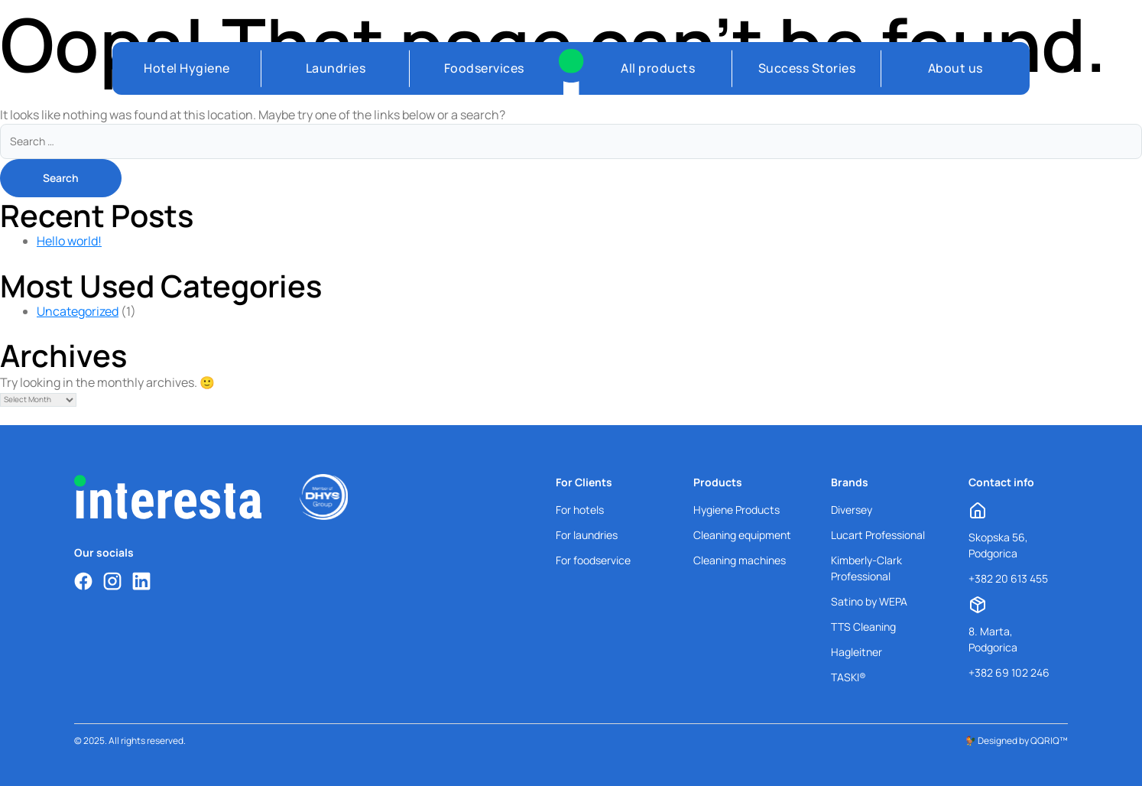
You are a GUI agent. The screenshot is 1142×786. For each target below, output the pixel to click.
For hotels (580, 509)
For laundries (587, 535)
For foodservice (593, 560)
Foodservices (484, 68)
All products (658, 68)
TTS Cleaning (863, 626)
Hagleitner (856, 652)
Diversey (851, 509)
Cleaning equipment (742, 535)
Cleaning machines (739, 560)
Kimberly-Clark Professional (866, 568)
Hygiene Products (736, 509)
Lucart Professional (878, 535)
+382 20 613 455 (1008, 578)
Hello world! (69, 240)
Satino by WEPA (869, 601)
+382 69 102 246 (1009, 672)
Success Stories (807, 68)
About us (955, 68)
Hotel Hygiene (187, 68)
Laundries (336, 68)
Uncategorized (77, 311)
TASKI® (848, 677)
